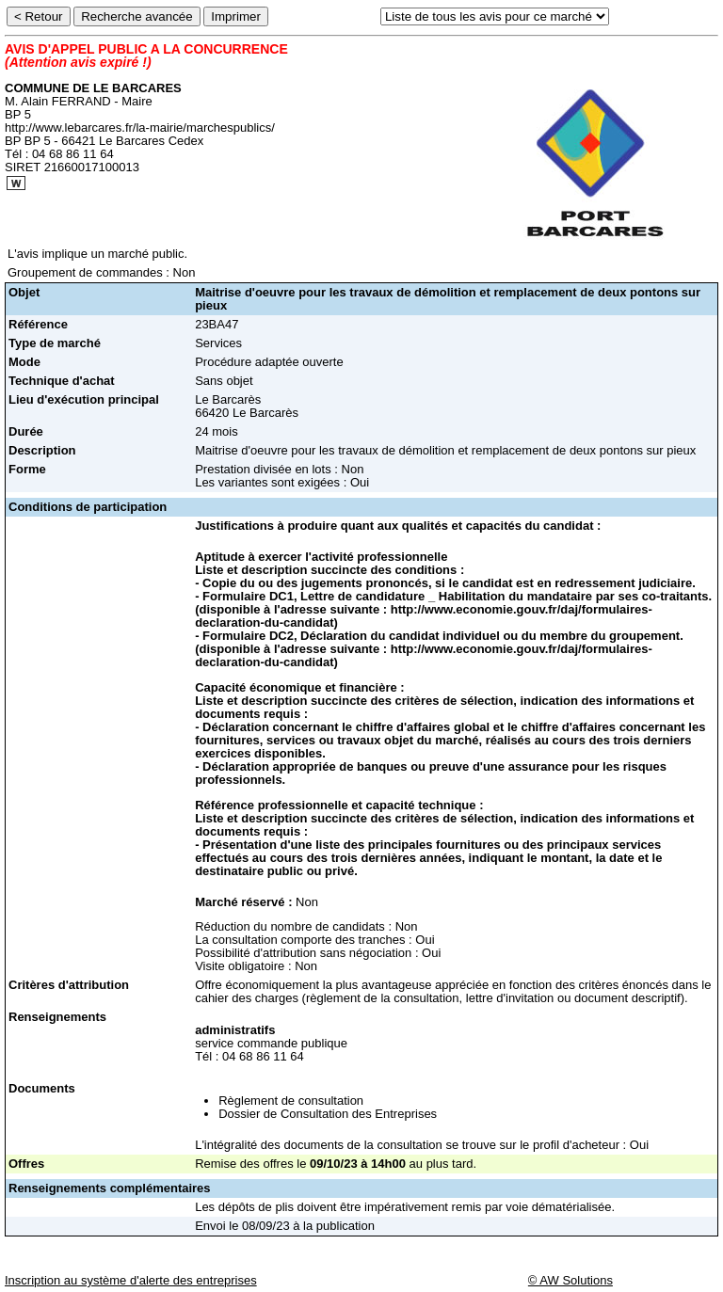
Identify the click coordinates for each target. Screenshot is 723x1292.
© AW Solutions (570, 1280)
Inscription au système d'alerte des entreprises (131, 1280)
